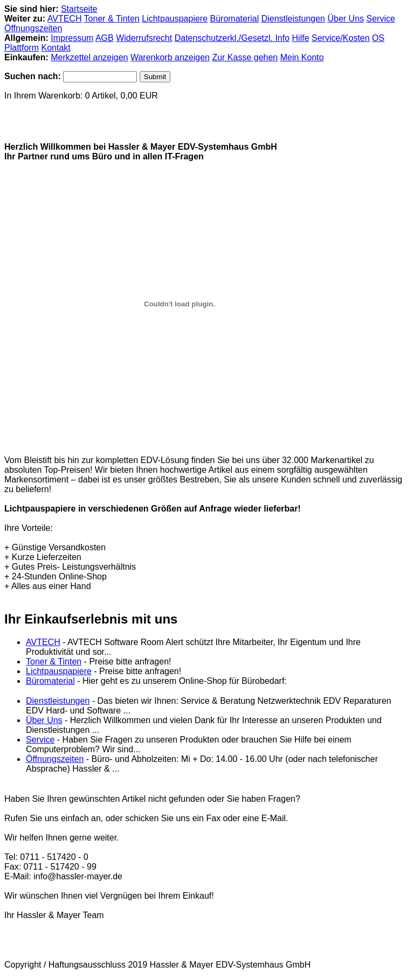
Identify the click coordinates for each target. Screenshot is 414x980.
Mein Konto (302, 57)
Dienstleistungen (293, 18)
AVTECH (64, 18)
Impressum (72, 38)
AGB (104, 38)
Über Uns (345, 18)
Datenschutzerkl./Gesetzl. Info (232, 38)
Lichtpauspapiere (175, 18)
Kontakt (55, 47)
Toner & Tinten (112, 18)
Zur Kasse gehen (245, 57)
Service (380, 18)
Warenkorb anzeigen (170, 57)
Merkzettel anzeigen (89, 57)
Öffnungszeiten (33, 28)
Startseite (79, 8)
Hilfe (300, 38)
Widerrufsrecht (144, 38)
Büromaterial (234, 18)
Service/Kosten (341, 38)
